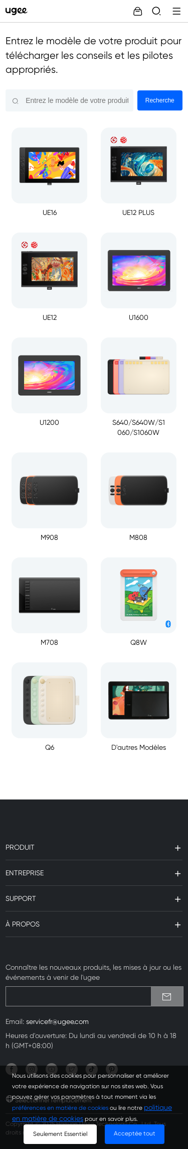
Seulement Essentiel (60, 1133)
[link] (19, 11)
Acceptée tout (134, 1133)
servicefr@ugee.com (57, 1021)
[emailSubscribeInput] (94, 996)
